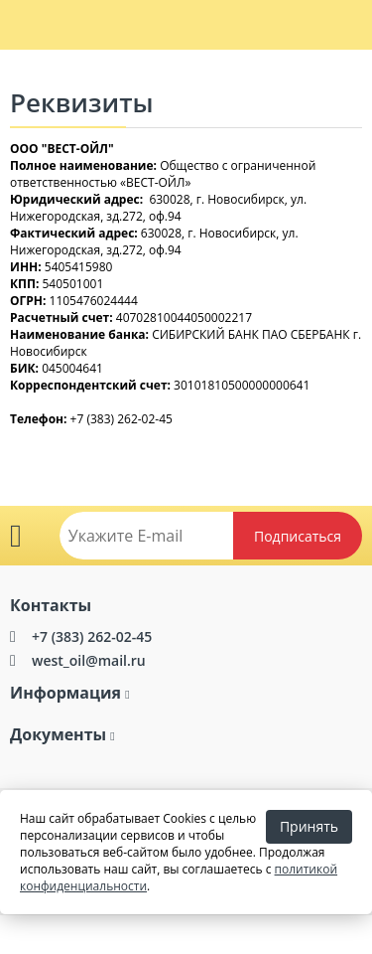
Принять (309, 826)
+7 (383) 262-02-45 (92, 636)
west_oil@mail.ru (89, 660)
